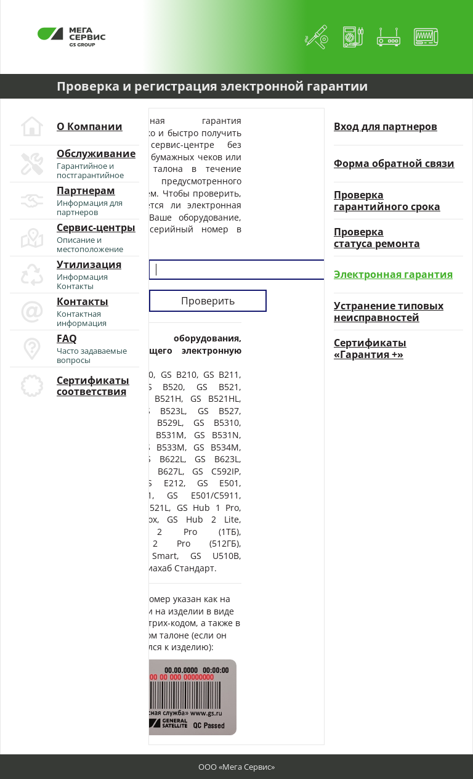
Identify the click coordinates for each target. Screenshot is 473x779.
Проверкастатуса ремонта (377, 237)
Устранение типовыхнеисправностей (388, 311)
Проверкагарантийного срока (387, 200)
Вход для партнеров (385, 126)
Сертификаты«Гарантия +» (370, 348)
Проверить (208, 301)
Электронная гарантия (393, 274)
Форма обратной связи (394, 163)
